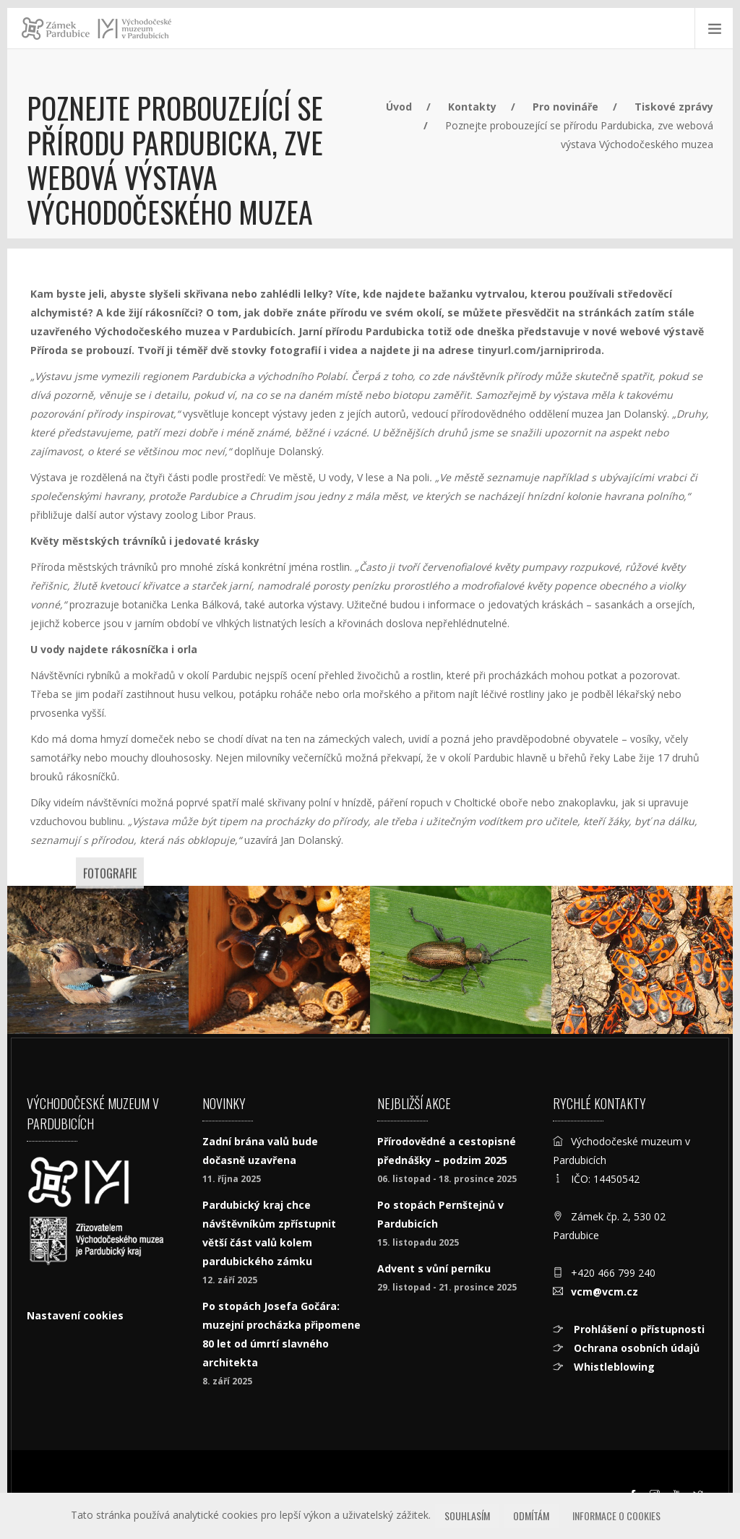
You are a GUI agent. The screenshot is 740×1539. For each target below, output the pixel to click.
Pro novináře (565, 106)
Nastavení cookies (75, 1315)
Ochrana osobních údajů (635, 1348)
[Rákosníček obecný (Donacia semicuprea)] (460, 960)
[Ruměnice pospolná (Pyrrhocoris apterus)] (642, 960)
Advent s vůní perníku (434, 1268)
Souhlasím (467, 1515)
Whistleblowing (613, 1367)
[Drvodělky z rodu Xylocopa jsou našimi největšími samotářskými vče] (279, 960)
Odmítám (531, 1515)
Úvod (399, 106)
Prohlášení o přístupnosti (638, 1329)
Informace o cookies (616, 1515)
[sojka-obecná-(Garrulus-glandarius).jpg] (98, 960)
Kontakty (472, 106)
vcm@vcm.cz (604, 1291)
